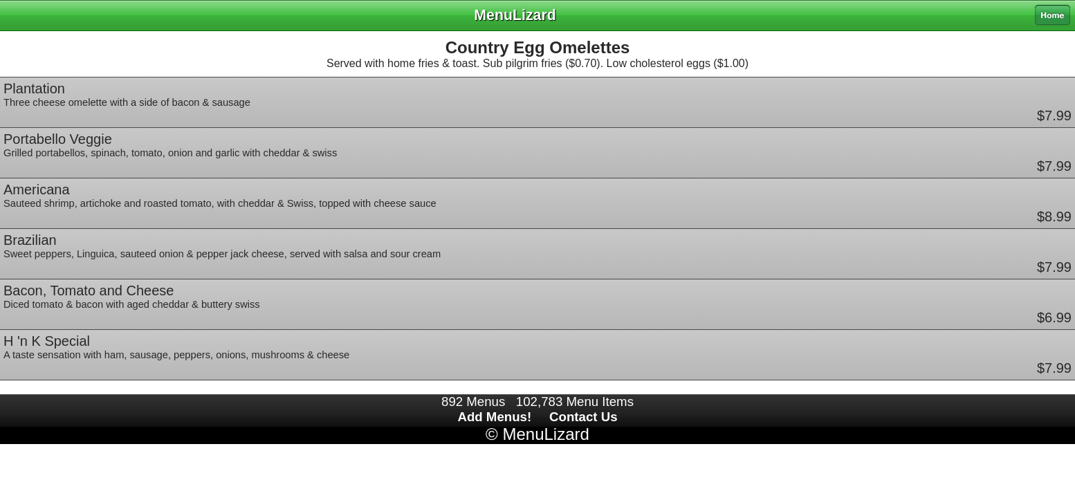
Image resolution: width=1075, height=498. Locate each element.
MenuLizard (545, 434)
